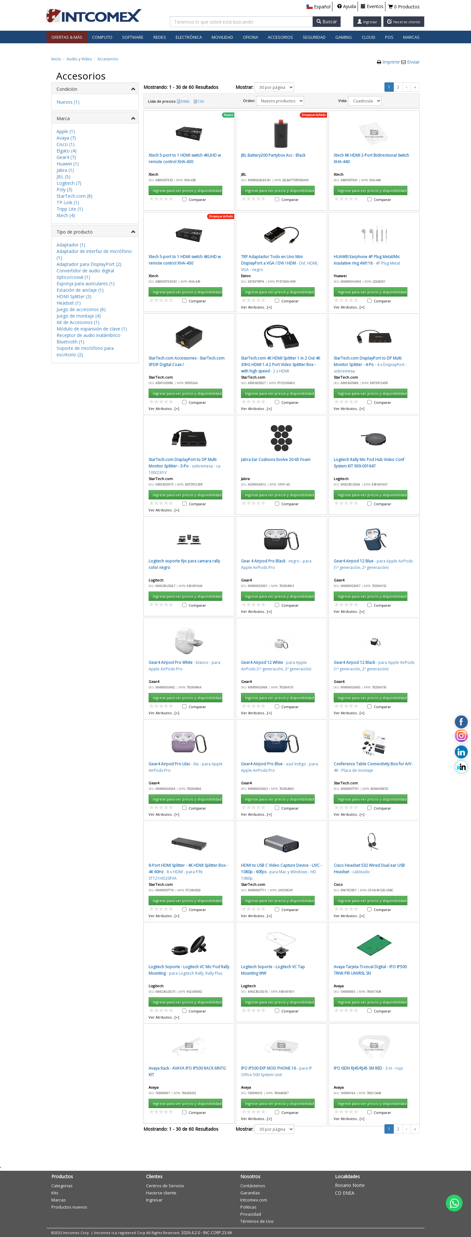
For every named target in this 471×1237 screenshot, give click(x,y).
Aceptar (273, 381)
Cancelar (303, 381)
